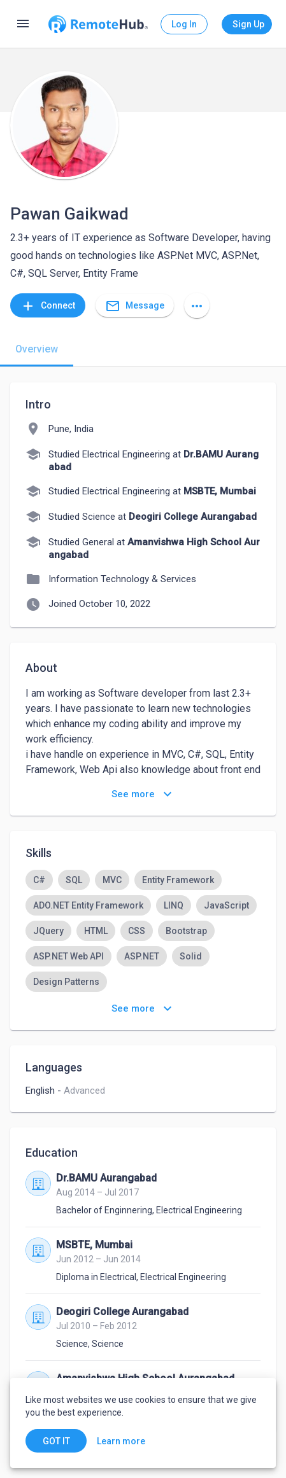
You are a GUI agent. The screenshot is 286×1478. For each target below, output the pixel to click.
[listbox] (143, 930)
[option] (39, 880)
